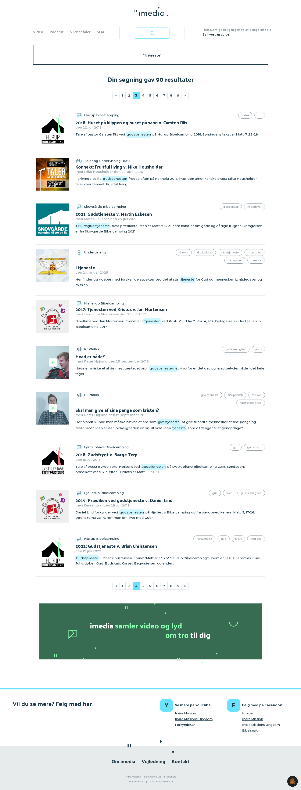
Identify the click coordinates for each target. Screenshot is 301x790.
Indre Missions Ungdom (194, 719)
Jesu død (256, 538)
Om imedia (123, 761)
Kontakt (180, 761)
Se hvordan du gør (217, 34)
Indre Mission (185, 713)
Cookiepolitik (135, 781)
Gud (235, 447)
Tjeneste (256, 260)
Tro (260, 115)
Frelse (245, 115)
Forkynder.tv (185, 725)
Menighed (255, 252)
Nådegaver (254, 206)
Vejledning (153, 761)
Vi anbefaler (80, 32)
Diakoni (183, 252)
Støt (101, 32)
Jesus (258, 349)
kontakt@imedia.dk (162, 781)
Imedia (247, 713)
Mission (257, 395)
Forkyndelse (204, 538)
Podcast (57, 32)
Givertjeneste (230, 252)
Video (38, 32)
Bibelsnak (250, 730)
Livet (229, 493)
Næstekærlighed (251, 402)
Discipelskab (231, 206)
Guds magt (254, 447)
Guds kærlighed (235, 349)
